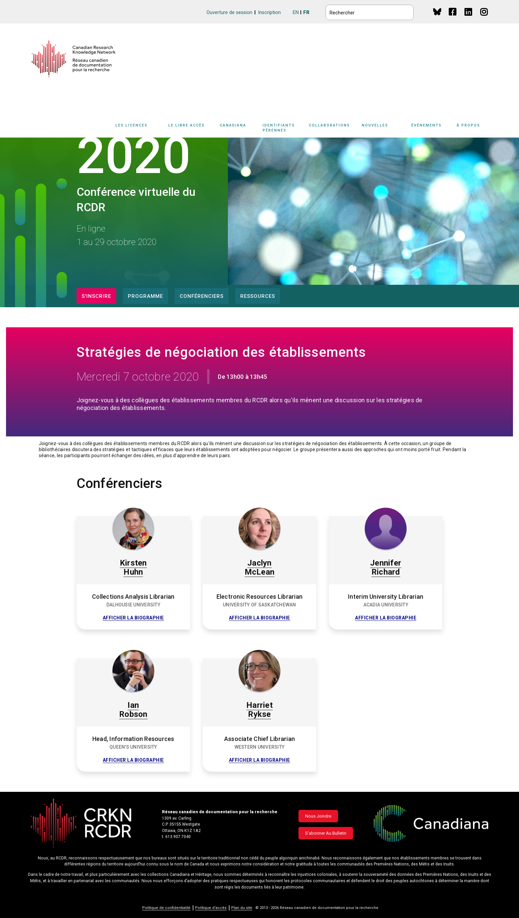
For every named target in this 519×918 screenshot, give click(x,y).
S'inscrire (96, 296)
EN (296, 12)
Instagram (484, 18)
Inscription (269, 12)
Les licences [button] (131, 125)
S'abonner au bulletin (325, 833)
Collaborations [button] (329, 125)
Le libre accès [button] (186, 125)
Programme (145, 296)
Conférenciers (202, 296)
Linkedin (468, 18)
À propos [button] (468, 125)
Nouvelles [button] (375, 125)
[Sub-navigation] (135, 129)
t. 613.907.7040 (176, 836)
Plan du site (241, 908)
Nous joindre (318, 816)
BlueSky (437, 11)
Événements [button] (426, 125)
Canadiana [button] (233, 125)
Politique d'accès (211, 908)
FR (306, 12)
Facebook (453, 18)
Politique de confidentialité (166, 908)
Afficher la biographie (133, 618)
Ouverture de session (229, 12)
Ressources (257, 296)
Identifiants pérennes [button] (279, 128)
